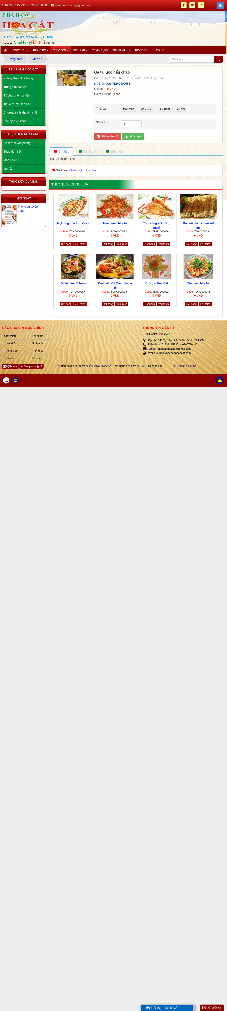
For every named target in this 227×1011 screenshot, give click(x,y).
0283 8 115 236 (15, 5)
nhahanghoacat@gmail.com (73, 5)
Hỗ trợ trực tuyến (162, 1008)
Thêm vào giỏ (107, 136)
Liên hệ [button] (159, 50)
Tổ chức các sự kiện (17, 95)
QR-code (10, 366)
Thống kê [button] (142, 51)
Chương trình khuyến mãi (20, 112)
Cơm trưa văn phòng (17, 143)
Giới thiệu (10, 335)
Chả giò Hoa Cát (156, 283)
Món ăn (8, 168)
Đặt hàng (66, 244)
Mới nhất (23, 198)
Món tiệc (128, 109)
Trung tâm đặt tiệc (15, 87)
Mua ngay (133, 136)
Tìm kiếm (9, 358)
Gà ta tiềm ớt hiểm (73, 283)
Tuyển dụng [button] (100, 50)
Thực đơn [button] (60, 51)
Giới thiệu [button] (20, 51)
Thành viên (11, 350)
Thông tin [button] (40, 51)
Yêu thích (80, 244)
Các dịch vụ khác (15, 121)
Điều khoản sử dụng (184, 365)
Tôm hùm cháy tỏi (114, 223)
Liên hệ (36, 358)
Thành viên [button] (121, 51)
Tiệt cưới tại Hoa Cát (17, 104)
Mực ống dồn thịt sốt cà (73, 223)
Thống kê (37, 350)
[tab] (61, 152)
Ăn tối (181, 109)
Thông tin (37, 335)
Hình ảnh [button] (80, 51)
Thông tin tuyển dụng (28, 208)
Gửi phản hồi (212, 1008)
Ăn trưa (165, 109)
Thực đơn (10, 343)
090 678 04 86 (39, 5)
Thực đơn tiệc (13, 151)
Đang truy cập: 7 (31, 366)
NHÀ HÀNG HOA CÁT (99, 365)
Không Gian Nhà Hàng (18, 78)
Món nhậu (147, 109)
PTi (164, 365)
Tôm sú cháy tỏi (198, 283)
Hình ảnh (37, 343)
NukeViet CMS (136, 365)
